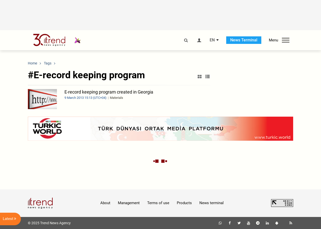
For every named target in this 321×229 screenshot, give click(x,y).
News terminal (211, 203)
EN (212, 40)
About (105, 203)
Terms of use (158, 203)
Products (184, 203)
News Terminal (243, 40)
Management (129, 203)
